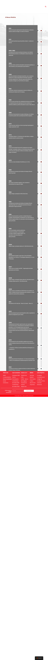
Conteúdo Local (41, 6)
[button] (45, 6)
